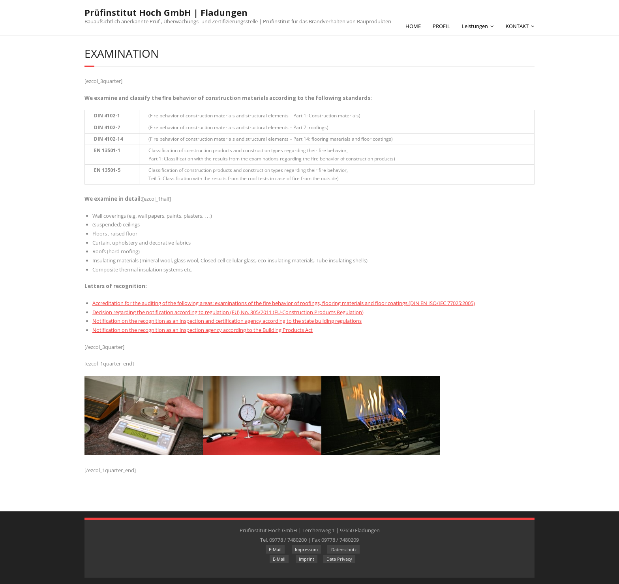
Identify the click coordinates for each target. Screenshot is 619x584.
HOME (413, 26)
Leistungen (475, 26)
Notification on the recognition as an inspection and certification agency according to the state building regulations (227, 320)
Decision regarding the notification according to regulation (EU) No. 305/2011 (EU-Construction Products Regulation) (228, 312)
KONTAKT (517, 26)
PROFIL (441, 26)
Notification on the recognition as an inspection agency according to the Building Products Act (202, 329)
